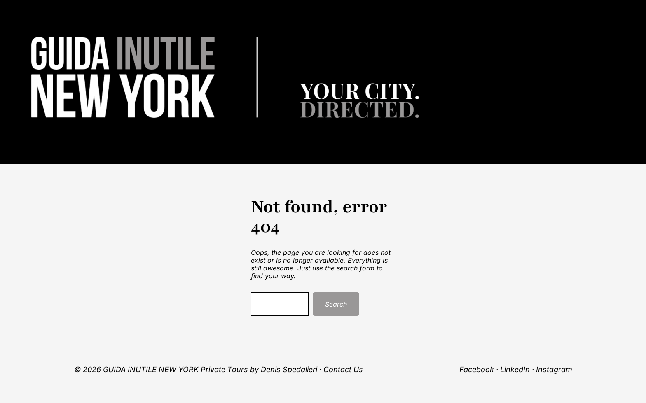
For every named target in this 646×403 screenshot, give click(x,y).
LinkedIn (515, 369)
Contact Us (343, 369)
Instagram (554, 369)
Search (336, 304)
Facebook (476, 369)
